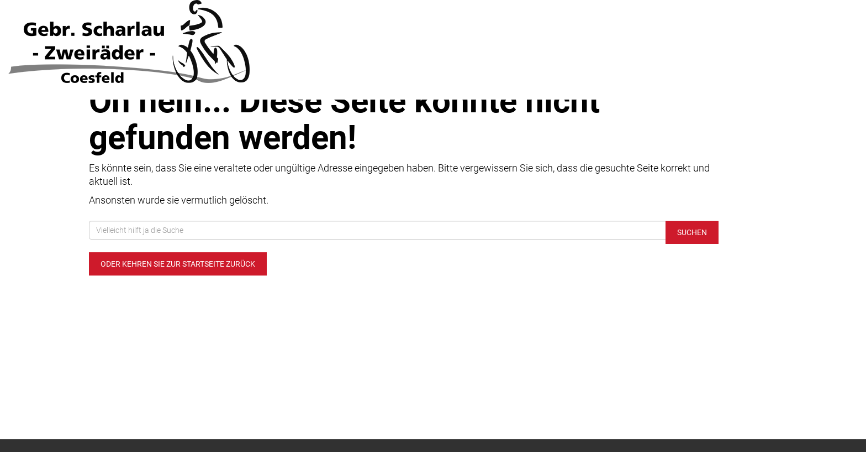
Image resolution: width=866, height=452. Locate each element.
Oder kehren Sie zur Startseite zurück (178, 263)
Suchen (692, 232)
